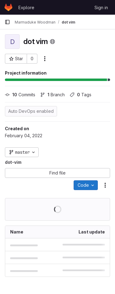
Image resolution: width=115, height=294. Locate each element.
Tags (80, 94)
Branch (52, 94)
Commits (20, 94)
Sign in (101, 7)
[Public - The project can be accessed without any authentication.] (52, 41)
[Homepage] (8, 7)
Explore (26, 7)
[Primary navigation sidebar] (7, 22)
